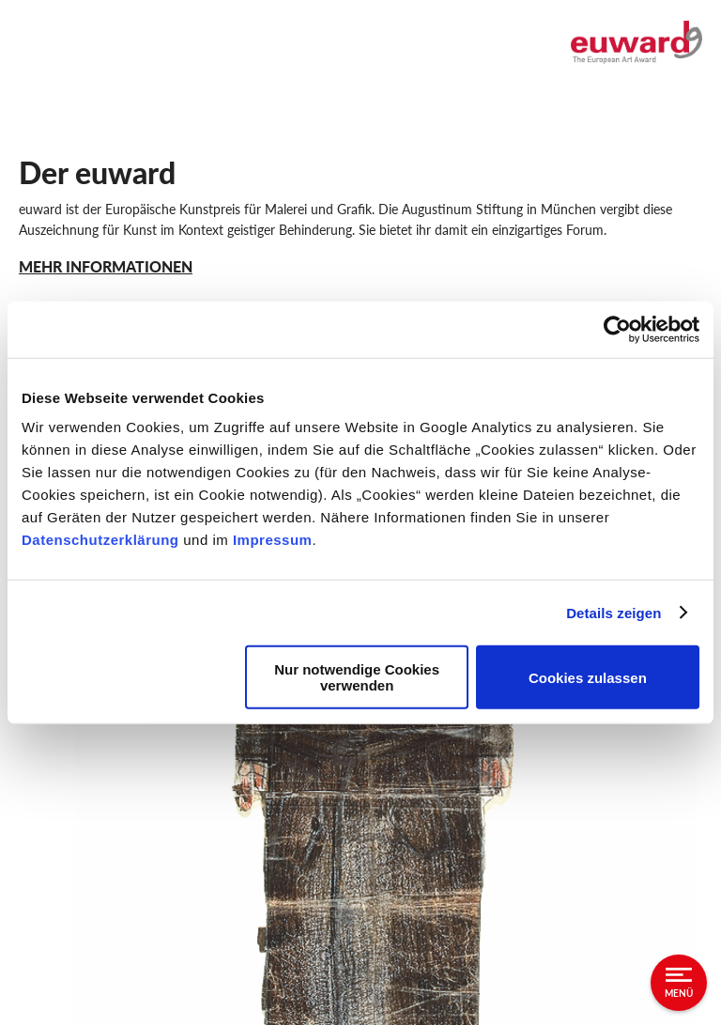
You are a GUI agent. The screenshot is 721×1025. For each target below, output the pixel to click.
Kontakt (45, 766)
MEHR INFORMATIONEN (105, 266)
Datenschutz (60, 834)
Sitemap (45, 868)
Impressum (273, 540)
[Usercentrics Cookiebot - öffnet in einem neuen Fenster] (617, 329)
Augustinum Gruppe (85, 901)
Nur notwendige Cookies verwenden (356, 677)
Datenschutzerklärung (102, 540)
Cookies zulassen (588, 677)
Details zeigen (613, 612)
